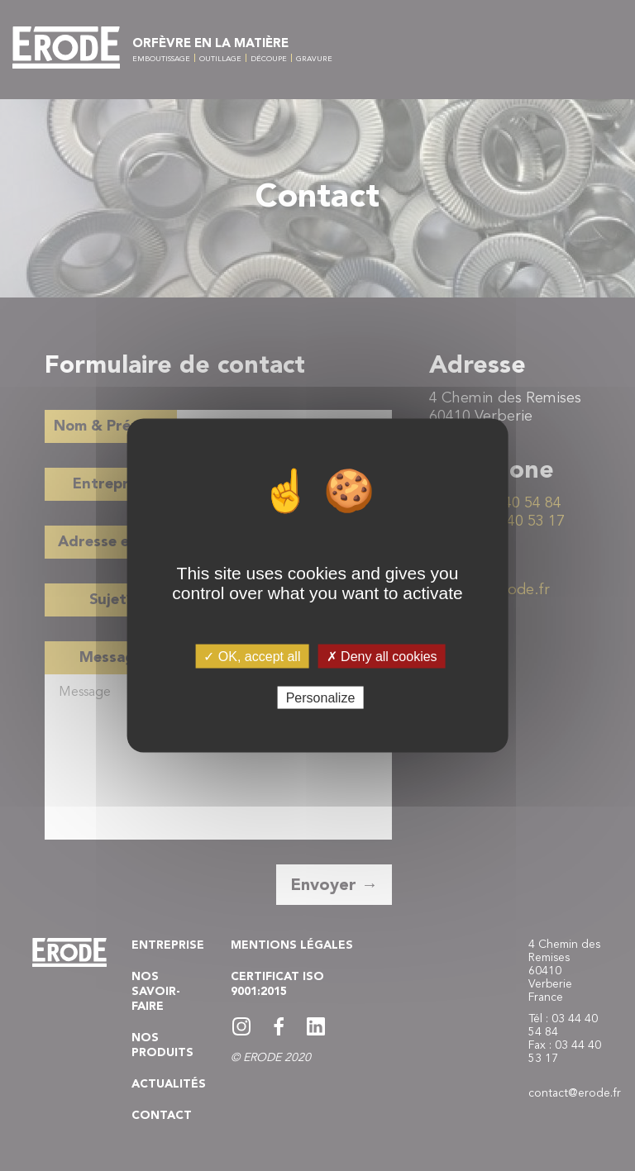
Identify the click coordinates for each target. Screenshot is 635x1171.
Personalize (321, 698)
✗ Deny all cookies (382, 656)
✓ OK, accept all (251, 656)
